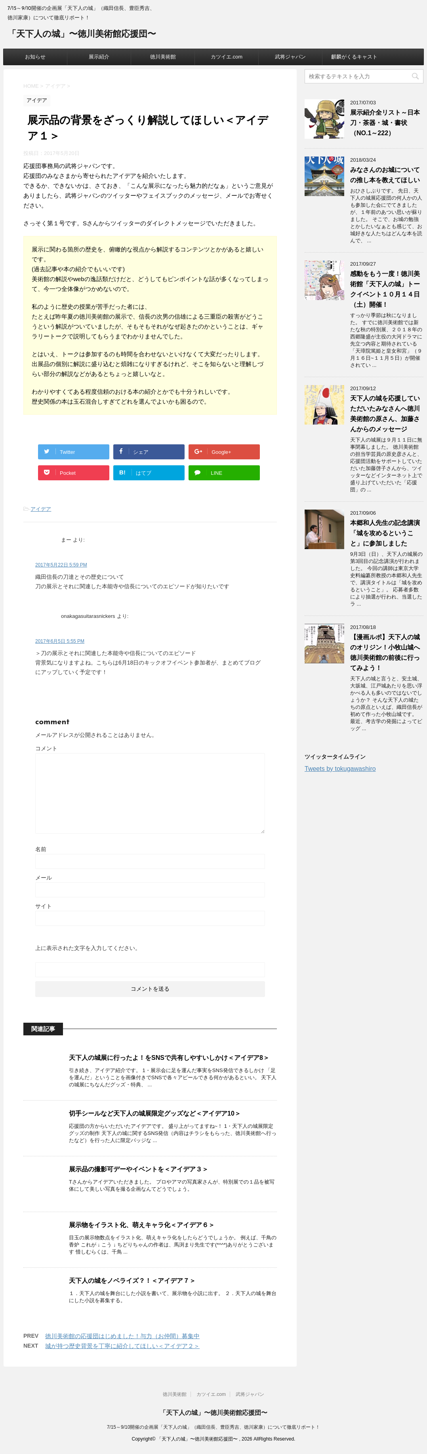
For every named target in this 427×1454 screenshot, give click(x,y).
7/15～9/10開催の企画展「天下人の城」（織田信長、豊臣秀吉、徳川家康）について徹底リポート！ (213, 1427)
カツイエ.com (226, 57)
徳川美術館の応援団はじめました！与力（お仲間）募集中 (122, 1336)
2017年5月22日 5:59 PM (61, 565)
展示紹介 (99, 57)
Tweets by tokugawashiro (340, 768)
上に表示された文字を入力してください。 (88, 948)
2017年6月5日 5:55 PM (59, 641)
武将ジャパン (290, 57)
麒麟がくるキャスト (354, 57)
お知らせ (35, 57)
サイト (43, 906)
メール (43, 877)
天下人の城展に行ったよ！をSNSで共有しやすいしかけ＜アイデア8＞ (169, 1057)
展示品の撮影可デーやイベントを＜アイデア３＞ (138, 1169)
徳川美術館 (163, 57)
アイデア (40, 509)
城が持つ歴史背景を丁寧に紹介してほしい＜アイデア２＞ (122, 1346)
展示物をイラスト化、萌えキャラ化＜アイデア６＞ (142, 1225)
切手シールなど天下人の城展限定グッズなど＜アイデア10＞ (155, 1113)
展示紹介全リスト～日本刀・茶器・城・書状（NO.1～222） (385, 122)
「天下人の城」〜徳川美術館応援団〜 (82, 34)
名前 (40, 849)
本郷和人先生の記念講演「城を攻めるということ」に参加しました (385, 533)
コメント (46, 748)
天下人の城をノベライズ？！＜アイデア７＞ (132, 1280)
